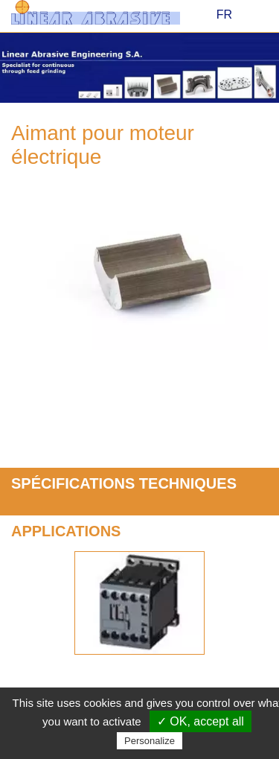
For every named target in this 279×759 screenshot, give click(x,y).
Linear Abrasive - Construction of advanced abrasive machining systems (106, 12)
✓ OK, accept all (200, 721)
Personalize (149, 740)
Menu (258, 16)
